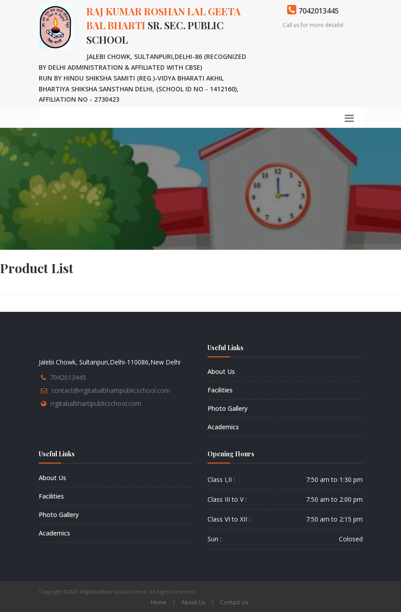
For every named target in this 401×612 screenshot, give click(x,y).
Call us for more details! (313, 25)
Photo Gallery (227, 408)
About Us (221, 371)
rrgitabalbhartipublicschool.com (95, 403)
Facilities (220, 390)
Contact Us (234, 602)
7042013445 (68, 377)
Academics (223, 427)
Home (159, 602)
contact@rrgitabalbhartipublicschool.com (110, 390)
